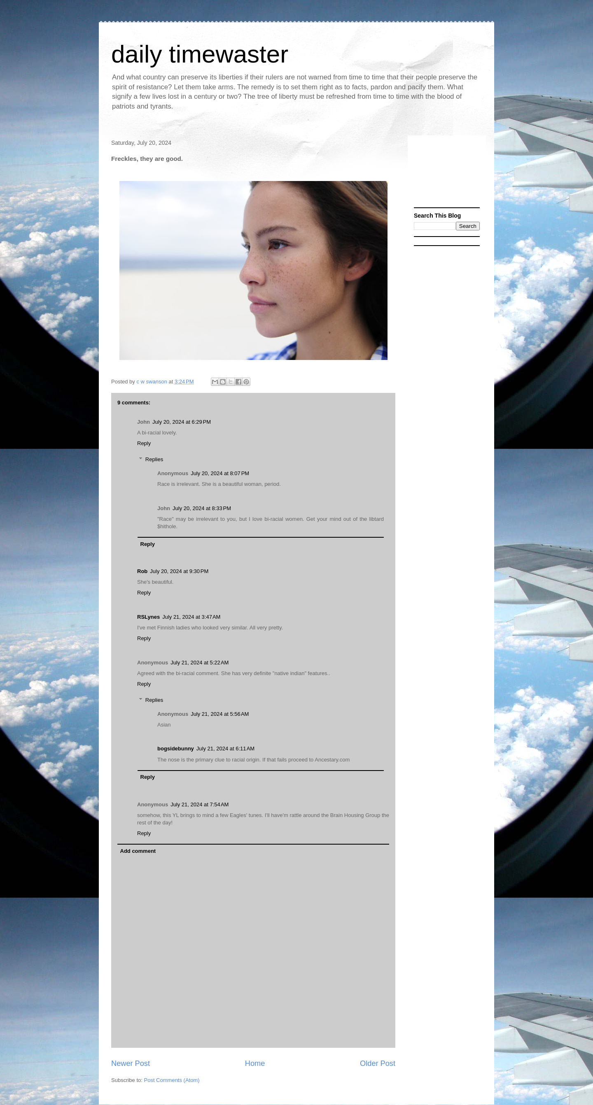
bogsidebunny (175, 748)
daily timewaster (199, 54)
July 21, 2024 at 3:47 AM (191, 617)
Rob (142, 571)
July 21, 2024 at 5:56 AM (220, 714)
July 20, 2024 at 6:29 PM (181, 422)
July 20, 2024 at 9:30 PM (179, 571)
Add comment (138, 851)
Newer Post (130, 1063)
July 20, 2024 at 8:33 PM (202, 508)
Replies (154, 459)
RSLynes (148, 617)
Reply (144, 443)
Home (255, 1063)
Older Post (377, 1063)
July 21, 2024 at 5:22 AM (199, 662)
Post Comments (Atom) (172, 1080)
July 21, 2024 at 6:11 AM (225, 748)
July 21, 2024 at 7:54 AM (199, 804)
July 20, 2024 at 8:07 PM (220, 473)
